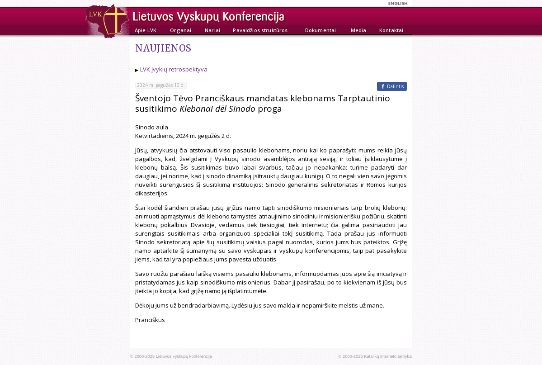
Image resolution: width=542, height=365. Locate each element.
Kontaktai (391, 30)
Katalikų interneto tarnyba (388, 356)
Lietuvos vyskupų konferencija (184, 356)
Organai (180, 30)
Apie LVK (145, 30)
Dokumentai (320, 30)
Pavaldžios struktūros (260, 30)
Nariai (212, 30)
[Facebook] (392, 86)
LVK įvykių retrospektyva (173, 69)
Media (359, 30)
